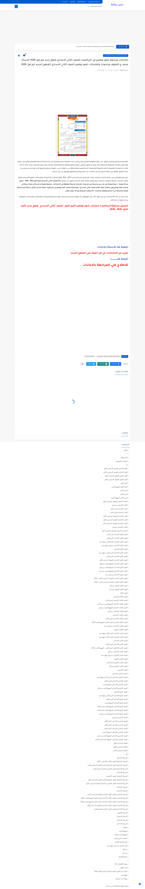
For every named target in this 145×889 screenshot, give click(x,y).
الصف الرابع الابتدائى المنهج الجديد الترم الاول (112, 706)
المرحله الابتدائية (122, 816)
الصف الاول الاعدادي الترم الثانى (117, 556)
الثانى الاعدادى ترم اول (120, 527)
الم (127, 754)
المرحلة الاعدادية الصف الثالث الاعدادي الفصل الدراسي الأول (107, 805)
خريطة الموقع (82, 2)
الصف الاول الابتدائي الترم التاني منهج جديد (113, 542)
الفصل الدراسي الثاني (120, 750)
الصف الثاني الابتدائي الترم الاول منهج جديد (113, 633)
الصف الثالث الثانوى (121, 629)
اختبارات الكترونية (122, 461)
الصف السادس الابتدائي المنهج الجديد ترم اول (112, 736)
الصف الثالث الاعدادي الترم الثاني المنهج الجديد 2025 (110, 622)
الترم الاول (124, 483)
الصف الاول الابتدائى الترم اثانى (117, 534)
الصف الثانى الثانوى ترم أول (118, 666)
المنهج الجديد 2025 (121, 835)
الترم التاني (124, 490)
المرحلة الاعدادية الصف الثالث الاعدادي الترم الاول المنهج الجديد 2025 (104, 798)
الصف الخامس (123, 670)
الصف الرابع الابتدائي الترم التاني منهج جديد (113, 695)
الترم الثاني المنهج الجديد (119, 498)
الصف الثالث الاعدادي (120, 615)
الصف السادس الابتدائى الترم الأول (116, 721)
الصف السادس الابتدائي (120, 717)
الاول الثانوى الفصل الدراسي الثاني (116, 479)
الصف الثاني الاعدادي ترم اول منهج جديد (115, 55)
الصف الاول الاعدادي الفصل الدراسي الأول (113, 560)
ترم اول (125, 849)
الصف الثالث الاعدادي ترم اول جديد (116, 626)
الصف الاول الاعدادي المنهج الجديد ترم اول (113, 567)
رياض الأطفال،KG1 (121, 864)
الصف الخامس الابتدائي (120, 673)
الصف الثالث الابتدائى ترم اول (118, 611)
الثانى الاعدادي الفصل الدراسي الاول (115, 516)
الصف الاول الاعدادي (121, 549)
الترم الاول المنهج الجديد (119, 487)
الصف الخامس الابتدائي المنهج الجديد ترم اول (112, 688)
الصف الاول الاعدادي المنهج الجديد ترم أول (113, 564)
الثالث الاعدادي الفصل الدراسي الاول (115, 501)
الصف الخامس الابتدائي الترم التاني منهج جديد (112, 677)
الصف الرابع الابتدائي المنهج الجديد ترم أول (113, 714)
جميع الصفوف (123, 857)
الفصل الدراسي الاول (120, 747)
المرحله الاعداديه (122, 824)
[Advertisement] (72, 27)
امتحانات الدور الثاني (121, 838)
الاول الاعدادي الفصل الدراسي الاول (116, 468)
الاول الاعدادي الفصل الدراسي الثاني (115, 472)
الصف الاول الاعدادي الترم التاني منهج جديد (113, 553)
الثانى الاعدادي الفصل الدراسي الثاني (115, 523)
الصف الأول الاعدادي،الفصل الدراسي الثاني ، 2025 (111, 578)
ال (127, 465)
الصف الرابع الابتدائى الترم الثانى (117, 699)
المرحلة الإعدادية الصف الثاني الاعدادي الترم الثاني (111, 809)
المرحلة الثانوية (123, 813)
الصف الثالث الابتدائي (120, 597)
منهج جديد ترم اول (121, 878)
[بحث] (16, 7)
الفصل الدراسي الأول (120, 743)
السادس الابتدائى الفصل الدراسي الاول (115, 531)
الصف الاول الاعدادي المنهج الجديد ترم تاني (113, 571)
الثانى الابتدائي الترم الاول (119, 509)
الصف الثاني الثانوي (121, 659)
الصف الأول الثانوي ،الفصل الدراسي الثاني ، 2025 (111, 582)
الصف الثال (124, 593)
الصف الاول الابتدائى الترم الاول (117, 538)
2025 (126, 450)
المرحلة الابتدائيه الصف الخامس (117, 776)
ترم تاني (125, 853)
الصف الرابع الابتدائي (121, 692)
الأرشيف (72, 2)
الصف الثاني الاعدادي (120, 640)
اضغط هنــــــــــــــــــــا (119, 259)
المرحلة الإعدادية (122, 787)
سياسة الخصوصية (94, 2)
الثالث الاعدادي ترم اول (120, 505)
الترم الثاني (124, 494)
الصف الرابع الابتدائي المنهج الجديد (116, 703)
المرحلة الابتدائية (96, 7)
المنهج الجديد (123, 831)
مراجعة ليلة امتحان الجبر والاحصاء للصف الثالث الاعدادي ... (94, 46)
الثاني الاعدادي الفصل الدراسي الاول (115, 520)
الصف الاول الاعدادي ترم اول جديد (116, 575)
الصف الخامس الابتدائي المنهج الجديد (115, 684)
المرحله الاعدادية (122, 820)
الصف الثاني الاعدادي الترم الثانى (116, 644)
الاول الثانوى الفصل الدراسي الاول (116, 476)
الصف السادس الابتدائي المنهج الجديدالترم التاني (111, 739)
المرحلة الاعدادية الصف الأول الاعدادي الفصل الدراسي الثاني (107, 794)
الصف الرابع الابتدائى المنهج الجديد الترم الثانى (112, 710)
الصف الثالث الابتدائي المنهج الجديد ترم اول (113, 607)
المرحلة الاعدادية (89, 356)
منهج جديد (124, 875)
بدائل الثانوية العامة (121, 842)
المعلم (125, 827)
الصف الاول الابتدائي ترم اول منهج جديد (115, 545)
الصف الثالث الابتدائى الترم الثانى (116, 600)
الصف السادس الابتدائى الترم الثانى (116, 728)
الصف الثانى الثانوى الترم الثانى (117, 662)
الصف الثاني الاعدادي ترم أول (118, 651)
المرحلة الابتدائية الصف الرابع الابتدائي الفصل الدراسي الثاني (108, 765)
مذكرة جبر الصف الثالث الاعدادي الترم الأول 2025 (111, 871)
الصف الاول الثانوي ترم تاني (118, 589)
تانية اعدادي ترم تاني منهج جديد (117, 846)
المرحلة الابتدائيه (122, 772)
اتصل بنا (65, 2)
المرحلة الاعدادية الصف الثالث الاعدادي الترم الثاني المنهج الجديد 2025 (104, 802)
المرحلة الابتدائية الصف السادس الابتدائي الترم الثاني (110, 769)
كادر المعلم (124, 867)
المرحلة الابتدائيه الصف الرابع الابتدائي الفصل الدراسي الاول (108, 780)
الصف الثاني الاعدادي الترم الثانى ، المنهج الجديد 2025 (109, 648)
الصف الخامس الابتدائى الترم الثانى (116, 681)
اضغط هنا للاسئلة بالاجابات (112, 247)
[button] (115, 364)
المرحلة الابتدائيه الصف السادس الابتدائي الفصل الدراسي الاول (107, 783)
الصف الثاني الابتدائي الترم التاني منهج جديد (113, 637)
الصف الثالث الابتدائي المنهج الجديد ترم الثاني (112, 604)
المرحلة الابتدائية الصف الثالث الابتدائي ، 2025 (112, 761)
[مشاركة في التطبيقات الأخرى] (82, 364)
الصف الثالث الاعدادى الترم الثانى (116, 618)
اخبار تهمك (124, 457)
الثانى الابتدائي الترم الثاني (119, 512)
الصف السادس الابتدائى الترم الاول (116, 725)
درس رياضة (117, 5)
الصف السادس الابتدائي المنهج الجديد (115, 732)
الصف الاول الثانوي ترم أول (118, 586)
